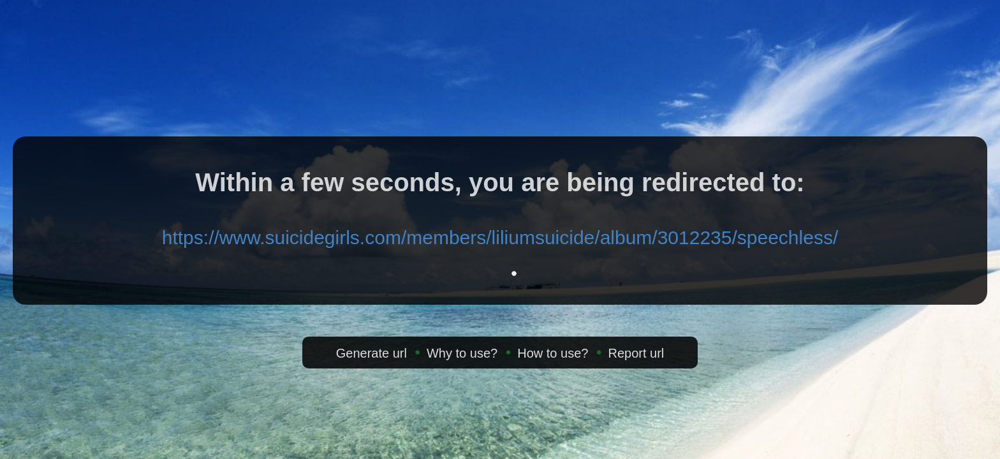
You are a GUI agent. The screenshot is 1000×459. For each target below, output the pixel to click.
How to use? (552, 353)
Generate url (371, 353)
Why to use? (462, 353)
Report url (636, 353)
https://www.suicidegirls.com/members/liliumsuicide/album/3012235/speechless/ (500, 237)
